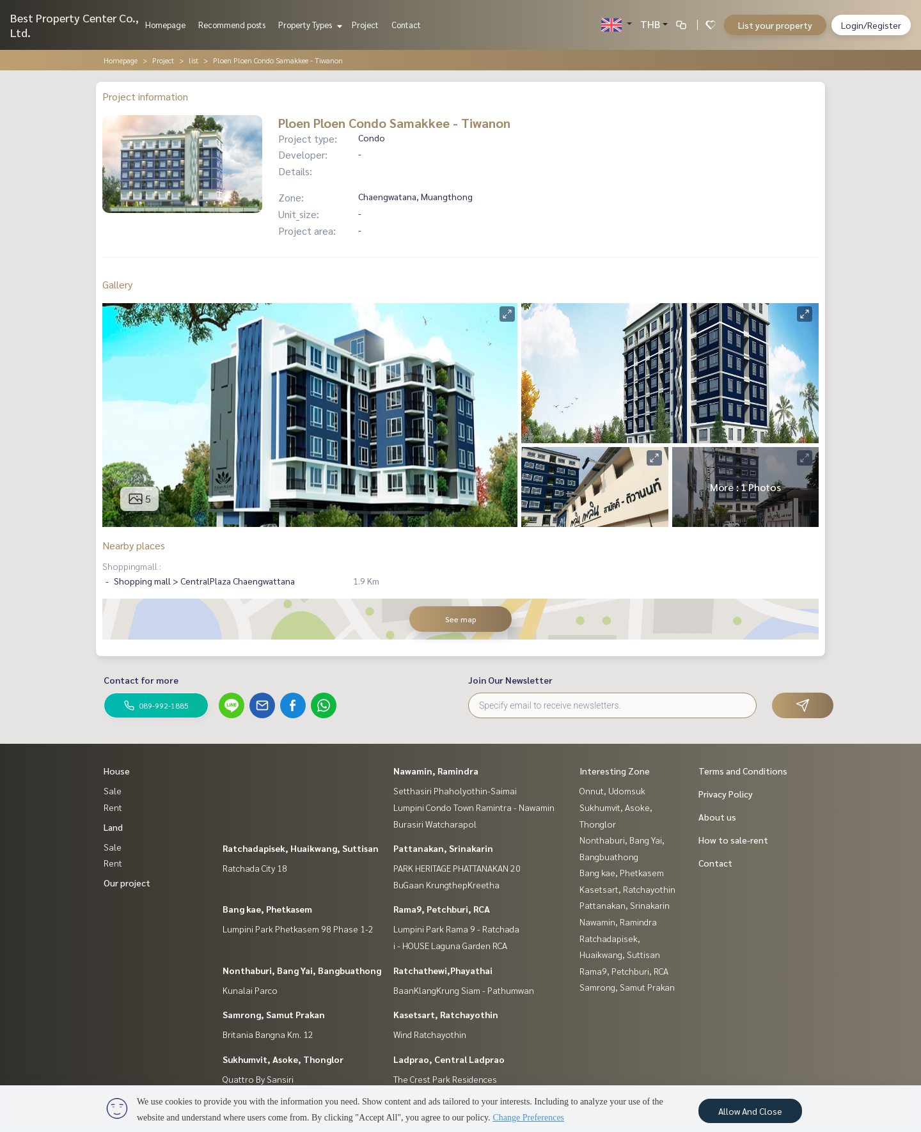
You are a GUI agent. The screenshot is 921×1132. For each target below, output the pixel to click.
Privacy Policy (725, 793)
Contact (406, 24)
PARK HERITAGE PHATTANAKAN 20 (457, 868)
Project (365, 24)
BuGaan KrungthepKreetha (446, 884)
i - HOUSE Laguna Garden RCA (450, 945)
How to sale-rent (733, 839)
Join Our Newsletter (510, 680)
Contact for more (141, 680)
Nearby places (133, 545)
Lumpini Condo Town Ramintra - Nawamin (474, 807)
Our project (127, 882)
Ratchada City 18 (255, 868)
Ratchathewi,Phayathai (442, 970)
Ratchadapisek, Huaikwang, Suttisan (301, 848)
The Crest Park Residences (445, 1079)
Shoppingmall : (131, 566)
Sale (113, 790)
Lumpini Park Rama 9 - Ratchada (456, 928)
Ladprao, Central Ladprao (449, 1059)
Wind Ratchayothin (429, 1034)
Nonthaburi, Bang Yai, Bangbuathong (302, 970)
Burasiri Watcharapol (434, 823)
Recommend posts (231, 24)
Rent (113, 807)
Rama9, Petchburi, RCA (441, 909)
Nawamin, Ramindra (435, 770)
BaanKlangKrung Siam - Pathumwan (463, 990)
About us (717, 816)
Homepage (165, 24)
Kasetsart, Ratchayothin (445, 1014)
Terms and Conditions (742, 770)
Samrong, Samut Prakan (274, 1014)
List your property (775, 25)
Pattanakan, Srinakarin (443, 848)
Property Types (308, 24)
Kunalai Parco (250, 990)
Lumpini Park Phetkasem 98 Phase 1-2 (298, 928)
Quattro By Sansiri (258, 1079)
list (193, 60)
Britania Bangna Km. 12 (268, 1034)
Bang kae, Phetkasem (267, 909)
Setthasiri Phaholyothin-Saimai (455, 790)
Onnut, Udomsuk (612, 790)
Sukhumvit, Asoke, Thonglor (283, 1059)
